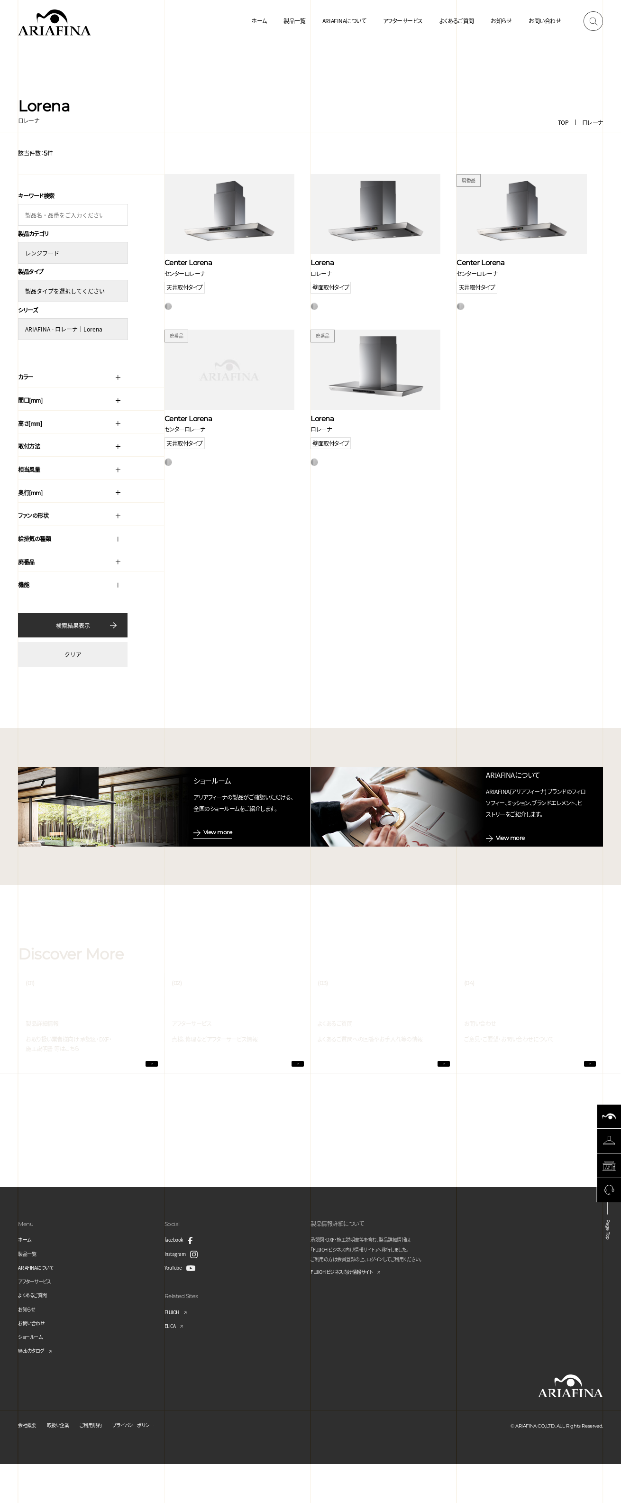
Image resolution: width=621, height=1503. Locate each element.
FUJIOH (173, 1350)
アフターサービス (403, 21)
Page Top (608, 1266)
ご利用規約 (101, 1464)
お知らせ (501, 21)
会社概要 (29, 1464)
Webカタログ (33, 1389)
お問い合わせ (545, 21)
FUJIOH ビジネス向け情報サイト (348, 1311)
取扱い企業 (64, 1464)
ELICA (171, 1364)
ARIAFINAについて (344, 21)
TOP (563, 122)
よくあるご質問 (456, 21)
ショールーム (32, 1375)
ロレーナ (592, 122)
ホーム (259, 21)
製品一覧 (294, 21)
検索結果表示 (73, 621)
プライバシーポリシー (150, 1464)
